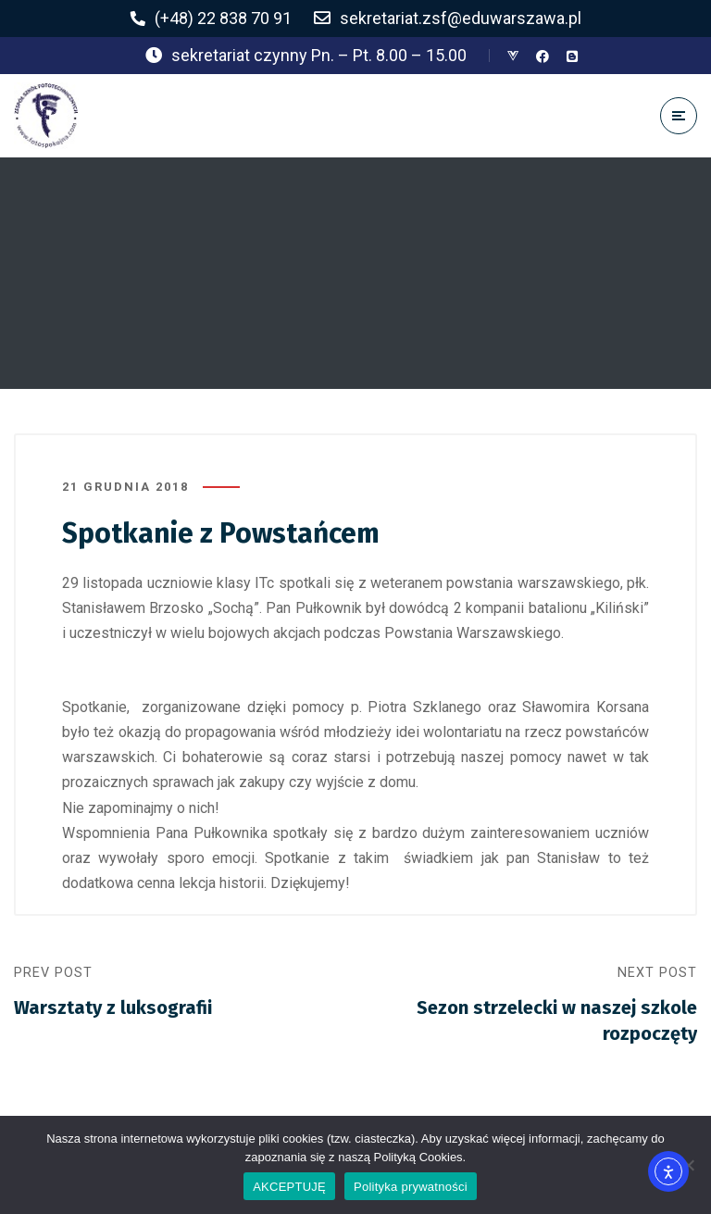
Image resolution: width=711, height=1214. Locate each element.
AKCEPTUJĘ (289, 1187)
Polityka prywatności (411, 1187)
